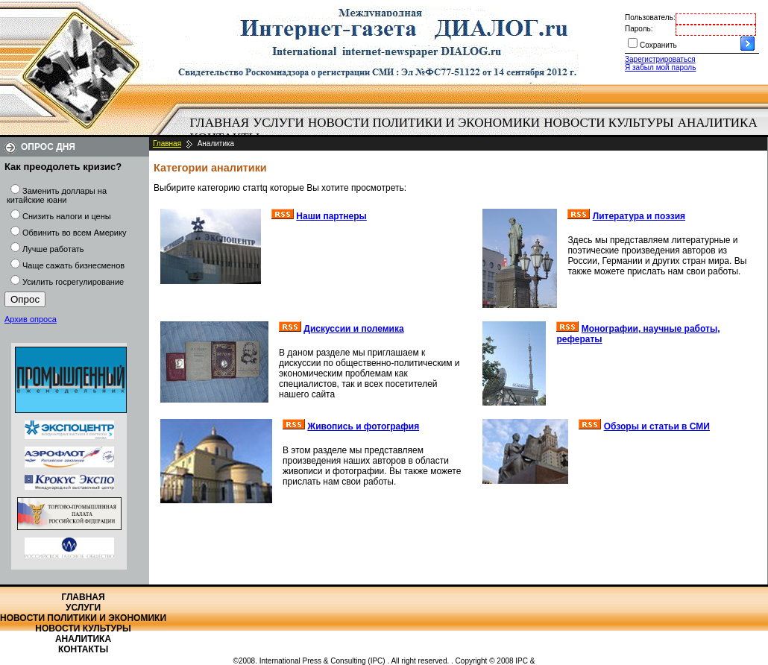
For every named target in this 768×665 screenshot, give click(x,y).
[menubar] (477, 130)
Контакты (83, 649)
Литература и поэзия (639, 216)
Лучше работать (53, 249)
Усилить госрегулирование (73, 281)
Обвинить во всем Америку (74, 232)
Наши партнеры (331, 216)
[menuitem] (219, 123)
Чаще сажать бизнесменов (73, 265)
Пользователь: (650, 17)
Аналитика (718, 123)
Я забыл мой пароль (660, 67)
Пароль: (638, 29)
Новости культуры (608, 123)
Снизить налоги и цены (66, 216)
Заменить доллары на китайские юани (57, 195)
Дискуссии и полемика (353, 329)
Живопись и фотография (363, 426)
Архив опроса (30, 319)
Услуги (278, 123)
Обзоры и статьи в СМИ (657, 426)
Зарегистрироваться (660, 59)
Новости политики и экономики (424, 123)
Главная (220, 123)
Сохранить (658, 45)
